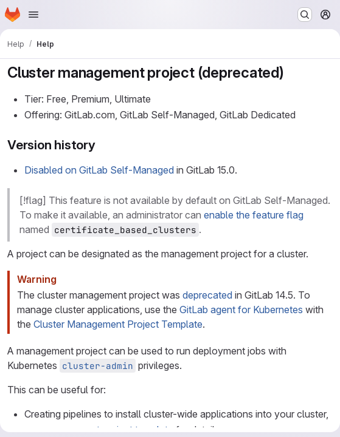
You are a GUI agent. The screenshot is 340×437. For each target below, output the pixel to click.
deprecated (207, 295)
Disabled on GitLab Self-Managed (99, 170)
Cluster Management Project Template (118, 324)
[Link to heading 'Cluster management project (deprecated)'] (292, 72)
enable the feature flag (254, 215)
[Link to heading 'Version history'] (102, 144)
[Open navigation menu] (33, 14)
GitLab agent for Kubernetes (241, 309)
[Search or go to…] (304, 14)
